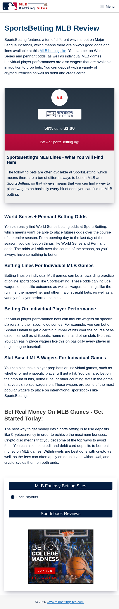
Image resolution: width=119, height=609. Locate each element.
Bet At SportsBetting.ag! (59, 142)
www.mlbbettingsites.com (65, 602)
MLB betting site (53, 51)
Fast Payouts (27, 497)
